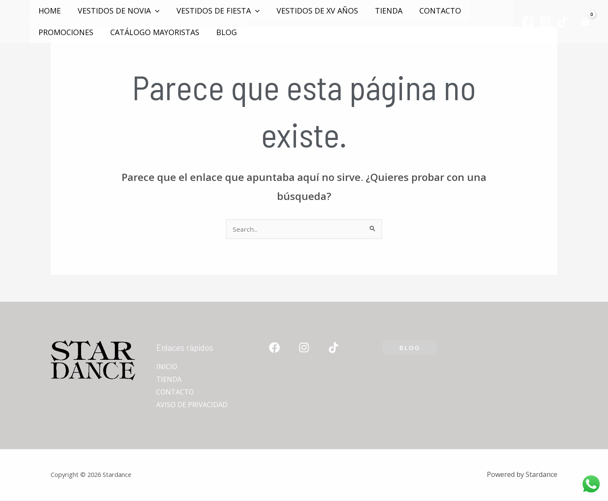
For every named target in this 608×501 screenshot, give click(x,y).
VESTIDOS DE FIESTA (213, 10)
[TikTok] (562, 22)
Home (49, 10)
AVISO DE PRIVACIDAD (192, 405)
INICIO (166, 367)
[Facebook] (528, 22)
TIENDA (381, 10)
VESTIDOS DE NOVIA (116, 10)
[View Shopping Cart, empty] (585, 21)
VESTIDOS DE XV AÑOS (311, 10)
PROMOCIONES (65, 32)
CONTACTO (431, 10)
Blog (222, 32)
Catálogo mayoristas (152, 32)
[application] (152, 10)
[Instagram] (545, 22)
